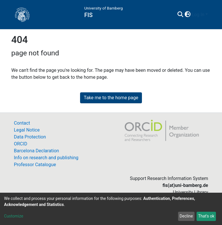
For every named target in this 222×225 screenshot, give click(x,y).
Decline (186, 216)
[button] (187, 14)
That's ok (206, 216)
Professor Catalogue (35, 164)
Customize (13, 216)
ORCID (20, 144)
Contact (22, 123)
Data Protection (30, 137)
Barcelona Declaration (36, 150)
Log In (198, 14)
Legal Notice (27, 130)
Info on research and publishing (46, 157)
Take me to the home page (111, 97)
